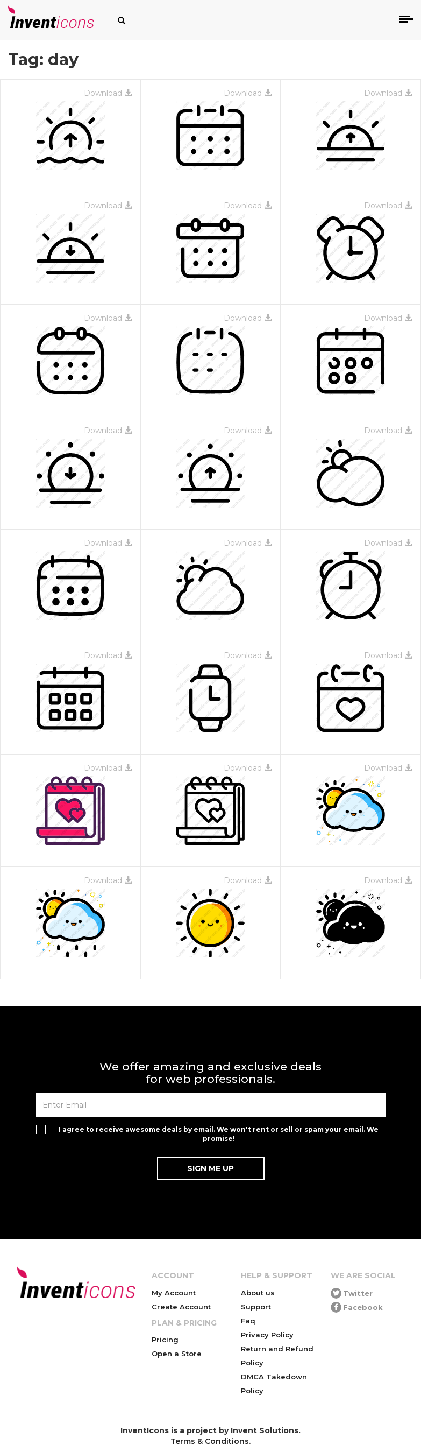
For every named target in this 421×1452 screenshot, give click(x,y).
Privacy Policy (267, 1334)
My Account (174, 1292)
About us (258, 1292)
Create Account (181, 1306)
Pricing (165, 1339)
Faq (248, 1320)
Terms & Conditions (209, 1441)
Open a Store (177, 1353)
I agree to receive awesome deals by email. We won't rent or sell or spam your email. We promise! (219, 1134)
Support (256, 1306)
